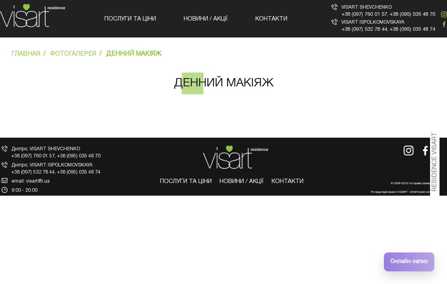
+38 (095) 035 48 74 (412, 29)
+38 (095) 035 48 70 (412, 14)
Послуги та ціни (130, 19)
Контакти (271, 19)
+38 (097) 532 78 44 (364, 29)
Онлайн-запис (409, 261)
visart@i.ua (38, 181)
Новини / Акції (206, 19)
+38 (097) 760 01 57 (364, 14)
